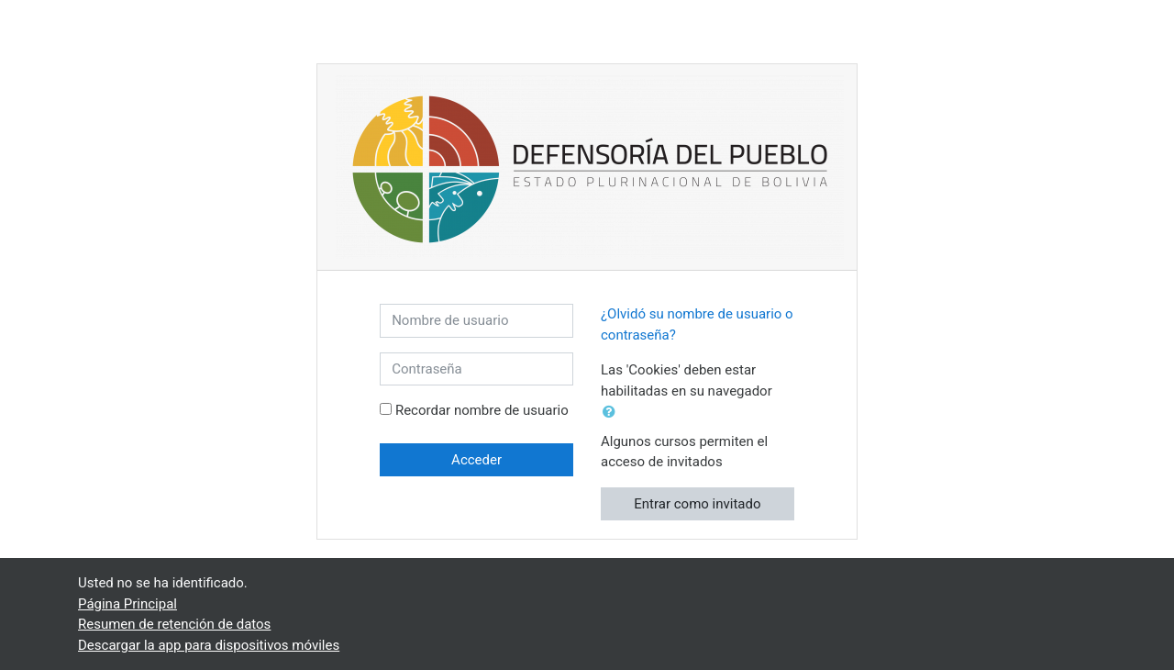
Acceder (476, 460)
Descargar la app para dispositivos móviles (208, 645)
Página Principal (127, 604)
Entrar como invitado (697, 504)
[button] (613, 412)
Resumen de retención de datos (174, 624)
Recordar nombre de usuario (482, 410)
